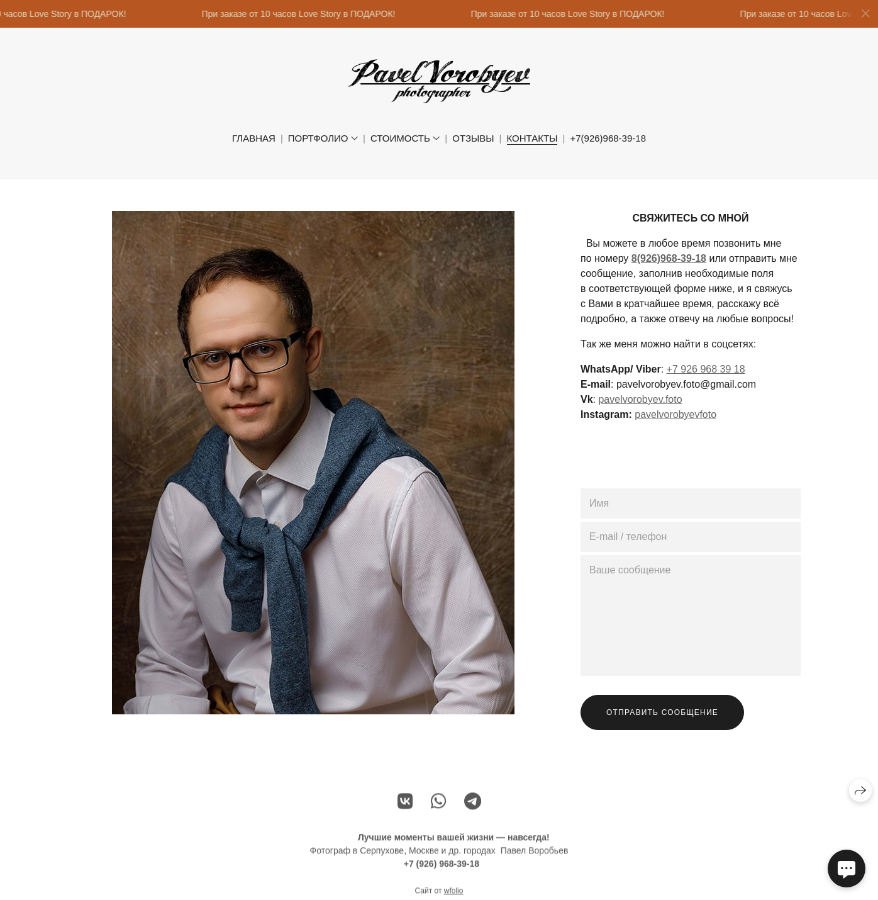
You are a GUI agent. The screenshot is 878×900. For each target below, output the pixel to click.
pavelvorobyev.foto (640, 399)
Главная (253, 138)
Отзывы (473, 138)
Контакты (532, 138)
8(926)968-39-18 (668, 258)
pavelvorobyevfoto (675, 414)
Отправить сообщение (662, 712)
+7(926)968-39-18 (608, 138)
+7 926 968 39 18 (706, 369)
